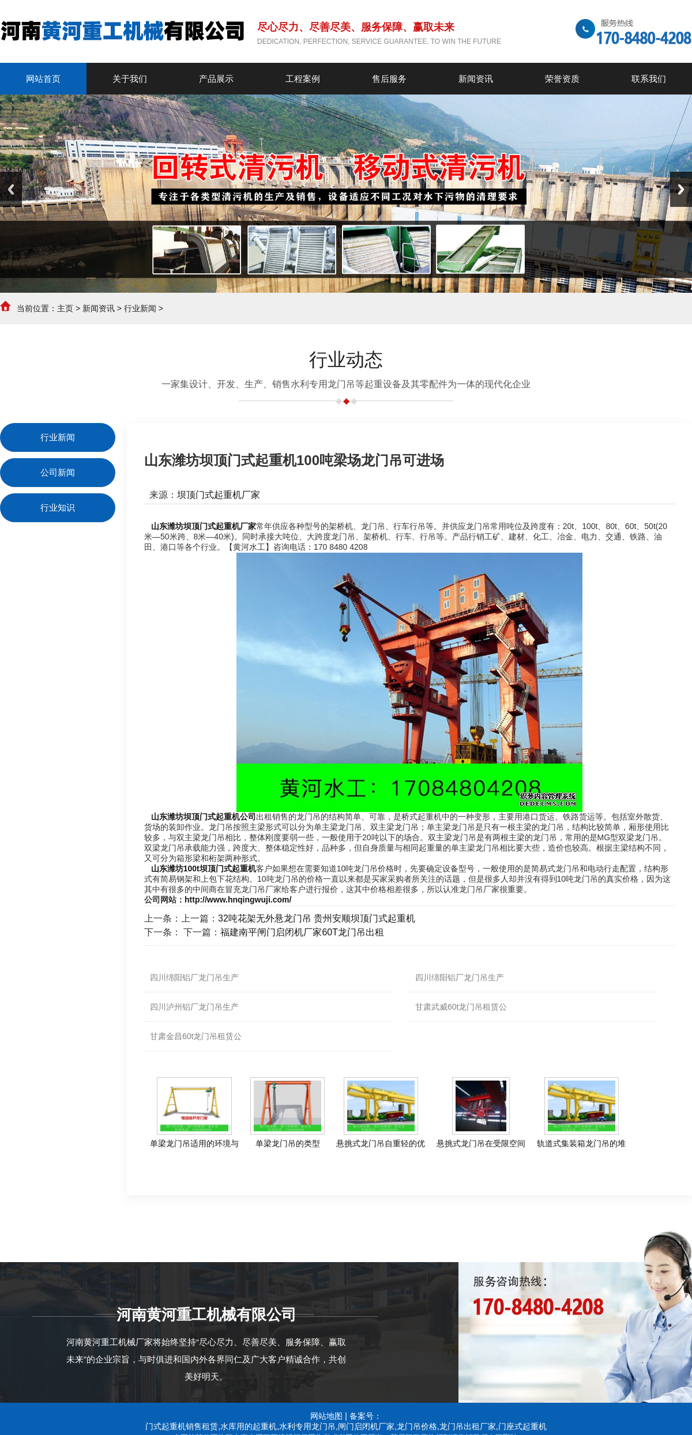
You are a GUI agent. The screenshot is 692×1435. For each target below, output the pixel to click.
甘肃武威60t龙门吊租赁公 (461, 1006)
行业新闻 (140, 308)
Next (681, 189)
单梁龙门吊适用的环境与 (194, 1143)
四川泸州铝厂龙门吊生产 (194, 1006)
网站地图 (326, 1416)
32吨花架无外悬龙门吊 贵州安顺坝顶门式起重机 (316, 918)
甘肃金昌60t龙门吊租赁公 (196, 1036)
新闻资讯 (98, 308)
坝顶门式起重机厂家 (218, 495)
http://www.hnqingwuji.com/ (238, 899)
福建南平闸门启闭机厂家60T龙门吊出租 (302, 932)
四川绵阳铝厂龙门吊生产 (194, 977)
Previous (11, 189)
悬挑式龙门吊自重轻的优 (380, 1143)
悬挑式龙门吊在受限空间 (481, 1143)
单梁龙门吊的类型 (287, 1143)
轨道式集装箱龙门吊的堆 (581, 1143)
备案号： (365, 1416)
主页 (65, 308)
